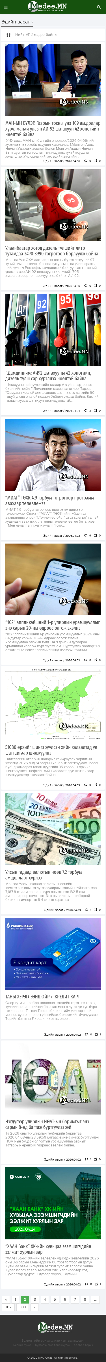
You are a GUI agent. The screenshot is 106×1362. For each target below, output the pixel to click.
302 (8, 1307)
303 (23, 1307)
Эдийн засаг (15, 22)
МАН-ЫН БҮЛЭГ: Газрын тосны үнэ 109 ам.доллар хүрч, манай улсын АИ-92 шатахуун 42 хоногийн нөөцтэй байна (53, 128)
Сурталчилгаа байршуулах (52, 1345)
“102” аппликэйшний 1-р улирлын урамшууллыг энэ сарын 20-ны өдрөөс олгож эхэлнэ (52, 625)
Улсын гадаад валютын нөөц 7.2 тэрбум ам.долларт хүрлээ (43, 875)
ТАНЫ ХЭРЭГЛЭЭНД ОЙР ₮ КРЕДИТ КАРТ (42, 997)
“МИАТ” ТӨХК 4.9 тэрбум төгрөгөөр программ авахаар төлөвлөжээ (49, 500)
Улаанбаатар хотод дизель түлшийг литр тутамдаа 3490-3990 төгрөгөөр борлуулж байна (51, 251)
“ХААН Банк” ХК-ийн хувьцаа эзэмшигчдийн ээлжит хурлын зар (48, 1249)
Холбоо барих (83, 1345)
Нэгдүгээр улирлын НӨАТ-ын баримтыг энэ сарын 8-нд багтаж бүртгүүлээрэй (47, 1124)
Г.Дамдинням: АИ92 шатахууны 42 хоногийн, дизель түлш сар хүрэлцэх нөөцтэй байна (48, 375)
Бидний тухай (22, 1345)
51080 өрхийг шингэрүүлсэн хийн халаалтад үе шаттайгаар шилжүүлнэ (51, 750)
